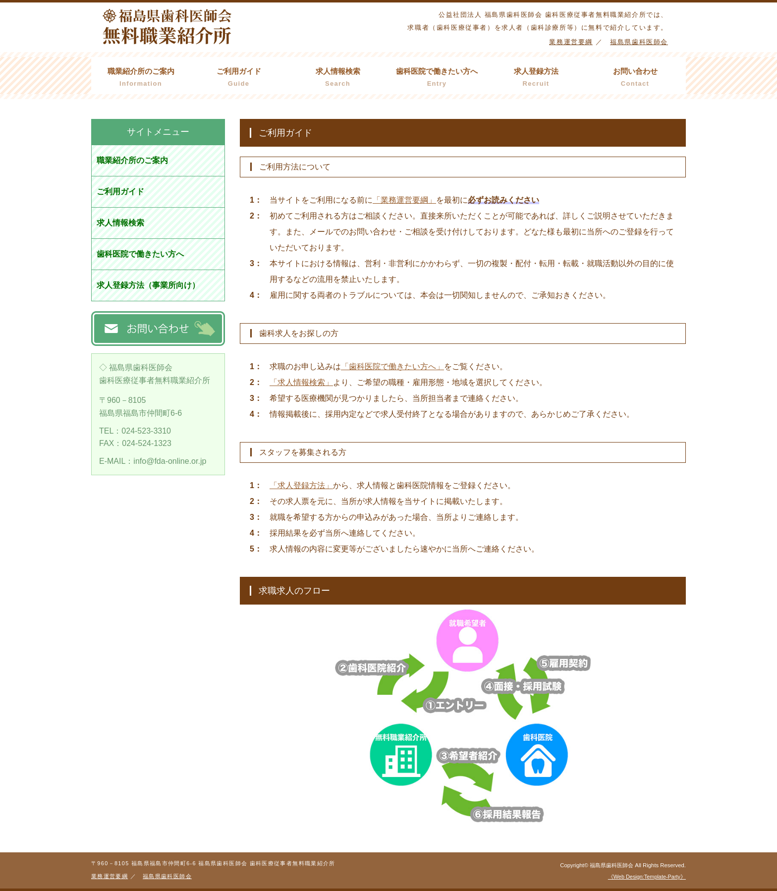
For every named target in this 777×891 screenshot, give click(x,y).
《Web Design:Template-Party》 (647, 877)
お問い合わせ (635, 78)
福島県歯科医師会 (639, 42)
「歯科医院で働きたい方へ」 (392, 366)
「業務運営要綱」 (404, 200)
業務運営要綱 (571, 42)
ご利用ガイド (238, 78)
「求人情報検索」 (301, 382)
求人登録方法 (536, 78)
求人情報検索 (337, 78)
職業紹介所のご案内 (141, 78)
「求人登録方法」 (301, 485)
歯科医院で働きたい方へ (436, 78)
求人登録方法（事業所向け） (148, 285)
